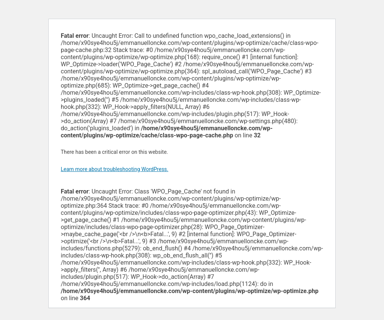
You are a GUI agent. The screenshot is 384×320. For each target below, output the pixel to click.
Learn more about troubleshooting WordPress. (114, 169)
